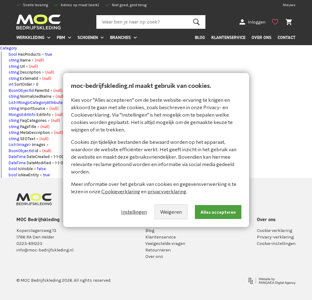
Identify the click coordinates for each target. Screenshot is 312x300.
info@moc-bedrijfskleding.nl (44, 250)
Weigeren (171, 212)
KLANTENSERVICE (228, 37)
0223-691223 (29, 243)
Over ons (154, 256)
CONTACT (287, 37)
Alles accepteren (218, 212)
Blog (149, 230)
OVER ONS (261, 37)
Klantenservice (160, 237)
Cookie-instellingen (276, 243)
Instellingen (134, 212)
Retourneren (158, 250)
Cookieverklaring (120, 191)
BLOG (200, 37)
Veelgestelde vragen (165, 243)
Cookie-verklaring (274, 230)
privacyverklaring (166, 191)
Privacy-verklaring (275, 237)
